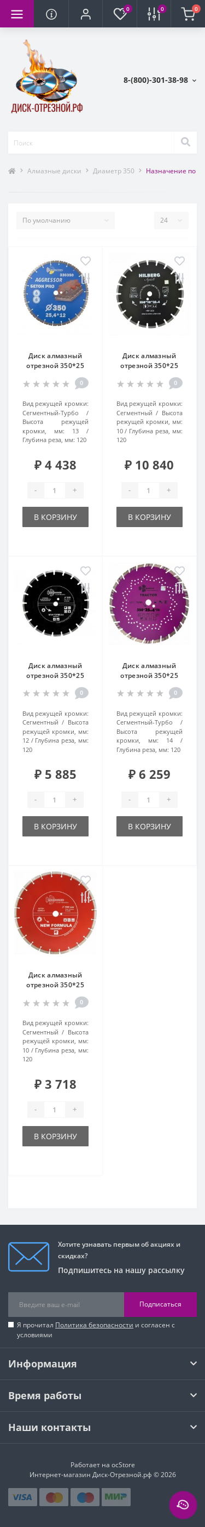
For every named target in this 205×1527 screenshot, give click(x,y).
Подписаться (160, 1304)
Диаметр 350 (113, 171)
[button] (85, 13)
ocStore (123, 1464)
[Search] (185, 143)
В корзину (55, 517)
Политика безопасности (94, 1325)
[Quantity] (55, 490)
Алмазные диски (54, 171)
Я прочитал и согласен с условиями (96, 1329)
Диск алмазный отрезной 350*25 (55, 360)
